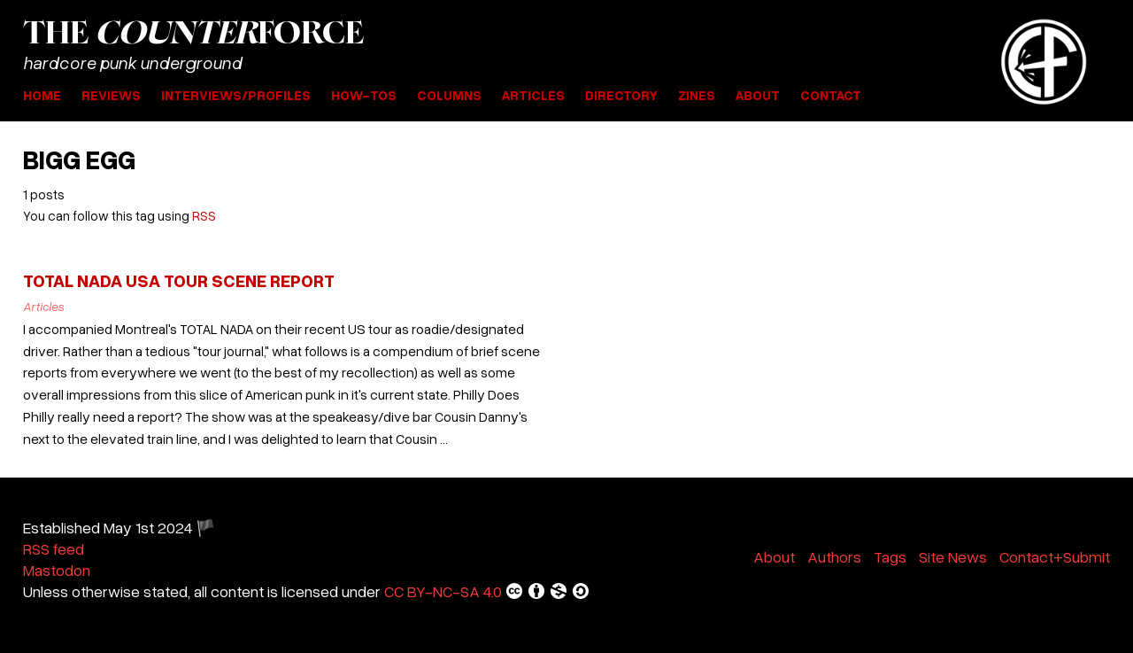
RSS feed (53, 548)
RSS (204, 215)
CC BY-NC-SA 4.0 (487, 591)
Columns (449, 95)
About (758, 95)
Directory (621, 95)
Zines (696, 95)
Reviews (111, 95)
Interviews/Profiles (236, 95)
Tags (890, 556)
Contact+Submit (1054, 556)
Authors (834, 556)
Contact (830, 95)
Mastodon (56, 569)
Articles (533, 95)
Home (42, 95)
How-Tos (364, 95)
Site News (953, 556)
